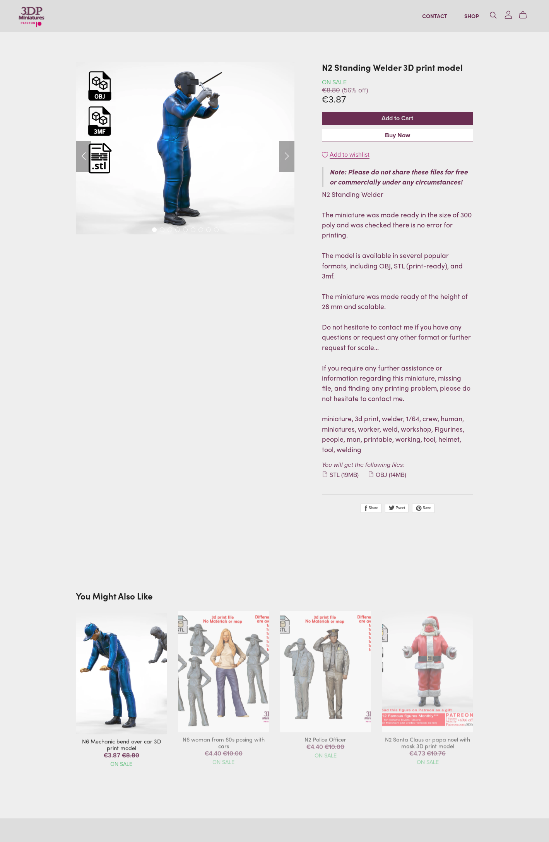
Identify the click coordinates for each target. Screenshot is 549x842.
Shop (467, 17)
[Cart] (521, 16)
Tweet (396, 508)
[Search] (488, 16)
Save (423, 508)
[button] (83, 156)
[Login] (503, 14)
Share (371, 508)
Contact (430, 17)
